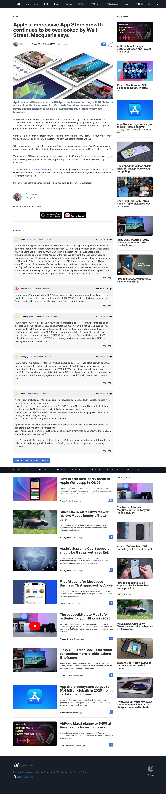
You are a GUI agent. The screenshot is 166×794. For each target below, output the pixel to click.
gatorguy (25, 239)
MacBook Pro (96, 470)
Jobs (70, 772)
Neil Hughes (25, 44)
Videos (64, 772)
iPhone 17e (16, 470)
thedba (24, 394)
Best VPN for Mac (113, 470)
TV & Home (97, 4)
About (104, 239)
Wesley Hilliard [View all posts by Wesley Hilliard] (66, 538)
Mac (37, 4)
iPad (47, 4)
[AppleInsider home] (18, 4)
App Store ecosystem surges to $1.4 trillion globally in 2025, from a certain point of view (86, 690)
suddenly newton (28, 316)
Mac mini (150, 470)
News (27, 4)
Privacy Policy (80, 772)
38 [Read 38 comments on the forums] (104, 44)
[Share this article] (110, 44)
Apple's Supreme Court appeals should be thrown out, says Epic (85, 550)
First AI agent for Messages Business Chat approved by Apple (86, 583)
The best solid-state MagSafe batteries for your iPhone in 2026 (85, 616)
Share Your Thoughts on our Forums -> (31, 460)
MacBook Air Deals (79, 470)
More (127, 4)
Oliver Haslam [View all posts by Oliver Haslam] (66, 676)
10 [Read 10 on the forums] (111, 500)
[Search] (156, 4)
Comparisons (27, 772)
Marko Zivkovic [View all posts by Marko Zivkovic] (66, 604)
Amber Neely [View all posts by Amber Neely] (65, 501)
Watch (70, 4)
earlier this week (39, 169)
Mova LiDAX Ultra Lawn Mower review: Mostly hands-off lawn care (84, 515)
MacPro (24, 289)
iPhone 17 (29, 470)
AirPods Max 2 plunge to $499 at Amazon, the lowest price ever (85, 725)
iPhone (58, 4)
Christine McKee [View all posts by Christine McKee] (67, 746)
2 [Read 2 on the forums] (111, 638)
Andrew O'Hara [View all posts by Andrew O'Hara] (66, 639)
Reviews (17, 772)
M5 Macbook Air (45, 470)
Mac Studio (61, 470)
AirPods (82, 4)
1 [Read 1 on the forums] (111, 570)
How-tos (39, 772)
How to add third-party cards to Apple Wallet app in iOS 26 (85, 481)
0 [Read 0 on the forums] (111, 537)
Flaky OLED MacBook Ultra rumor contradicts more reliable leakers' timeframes (86, 653)
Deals (46, 772)
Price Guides (114, 4)
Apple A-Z (54, 772)
